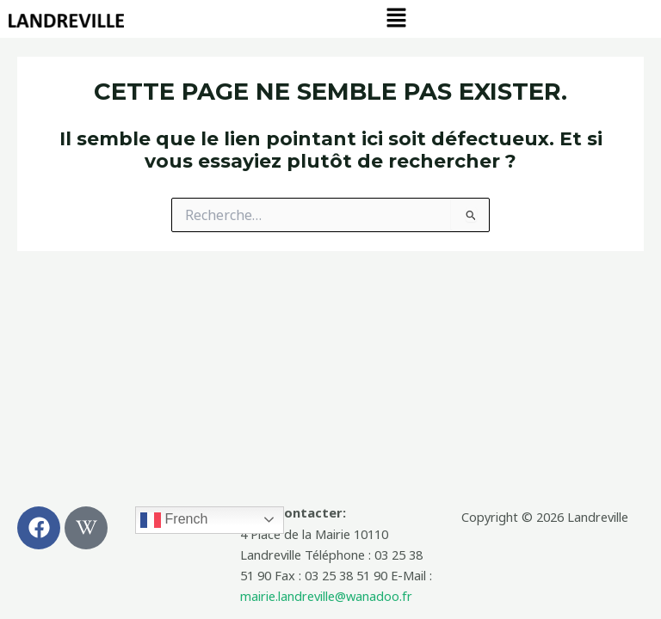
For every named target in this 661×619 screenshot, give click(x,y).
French (173, 520)
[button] (397, 18)
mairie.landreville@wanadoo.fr (326, 595)
